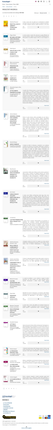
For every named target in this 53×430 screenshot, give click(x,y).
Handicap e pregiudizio (13, 78)
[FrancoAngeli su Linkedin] (5, 400)
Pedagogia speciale (13, 296)
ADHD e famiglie (14, 144)
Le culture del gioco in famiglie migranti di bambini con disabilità (15, 174)
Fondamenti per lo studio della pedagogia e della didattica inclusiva (15, 266)
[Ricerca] (50, 4)
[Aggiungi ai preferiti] (38, 27)
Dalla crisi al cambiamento (14, 246)
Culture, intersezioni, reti (15, 281)
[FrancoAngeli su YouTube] (8, 400)
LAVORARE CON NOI (8, 408)
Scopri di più (46, 105)
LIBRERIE (5, 409)
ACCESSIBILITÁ (7, 413)
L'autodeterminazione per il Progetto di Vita (16, 221)
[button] (35, 1)
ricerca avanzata (9, 6)
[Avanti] (16, 16)
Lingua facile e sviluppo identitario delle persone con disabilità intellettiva (15, 198)
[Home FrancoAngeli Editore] (7, 1)
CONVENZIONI (6, 406)
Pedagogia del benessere (14, 66)
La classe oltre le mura (15, 380)
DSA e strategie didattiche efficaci (14, 310)
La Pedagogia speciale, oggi (14, 351)
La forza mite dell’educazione (14, 365)
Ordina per (36, 13)
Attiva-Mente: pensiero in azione (15, 91)
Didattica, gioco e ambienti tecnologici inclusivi (15, 26)
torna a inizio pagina (26, 428)
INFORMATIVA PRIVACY (9, 411)
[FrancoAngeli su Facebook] (3, 400)
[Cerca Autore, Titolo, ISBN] (27, 4)
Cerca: (3, 4)
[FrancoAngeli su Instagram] (6, 400)
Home (3, 6)
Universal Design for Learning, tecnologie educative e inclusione (15, 120)
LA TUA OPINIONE (7, 403)
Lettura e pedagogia (13, 325)
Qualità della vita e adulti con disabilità (15, 52)
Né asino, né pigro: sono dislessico (15, 38)
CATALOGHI (6, 404)
